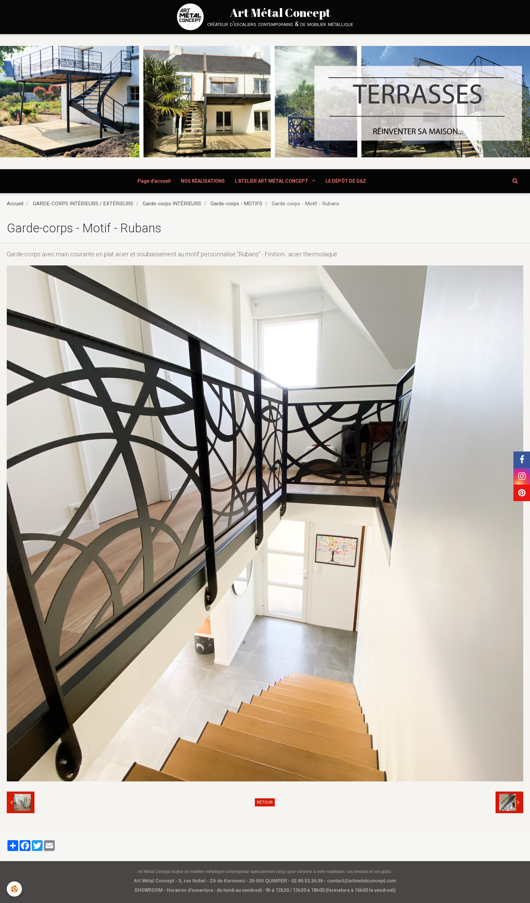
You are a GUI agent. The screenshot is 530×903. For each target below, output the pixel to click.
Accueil (15, 204)
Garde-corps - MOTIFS (236, 204)
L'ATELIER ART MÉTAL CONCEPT (272, 181)
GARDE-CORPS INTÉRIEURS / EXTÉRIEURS (83, 204)
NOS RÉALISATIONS (203, 181)
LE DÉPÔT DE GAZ (346, 181)
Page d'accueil (154, 181)
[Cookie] (14, 889)
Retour (265, 802)
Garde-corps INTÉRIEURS (172, 204)
